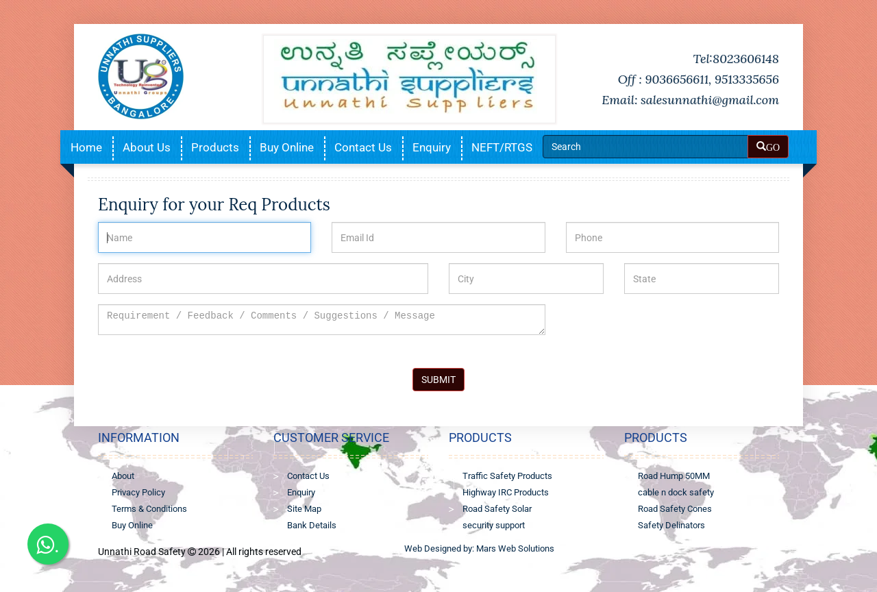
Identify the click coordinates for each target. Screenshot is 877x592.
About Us (147, 147)
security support (493, 525)
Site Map (304, 509)
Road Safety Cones (675, 509)
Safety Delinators (671, 525)
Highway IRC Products (505, 492)
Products (215, 147)
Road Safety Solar (497, 509)
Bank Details (311, 525)
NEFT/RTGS (501, 147)
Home (86, 147)
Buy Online (287, 147)
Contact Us (363, 147)
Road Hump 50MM (674, 476)
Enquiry (431, 147)
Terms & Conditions (149, 509)
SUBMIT (438, 379)
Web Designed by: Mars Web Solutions (479, 548)
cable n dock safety (676, 492)
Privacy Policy (138, 492)
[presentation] (670, 331)
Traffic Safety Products (507, 476)
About (123, 476)
